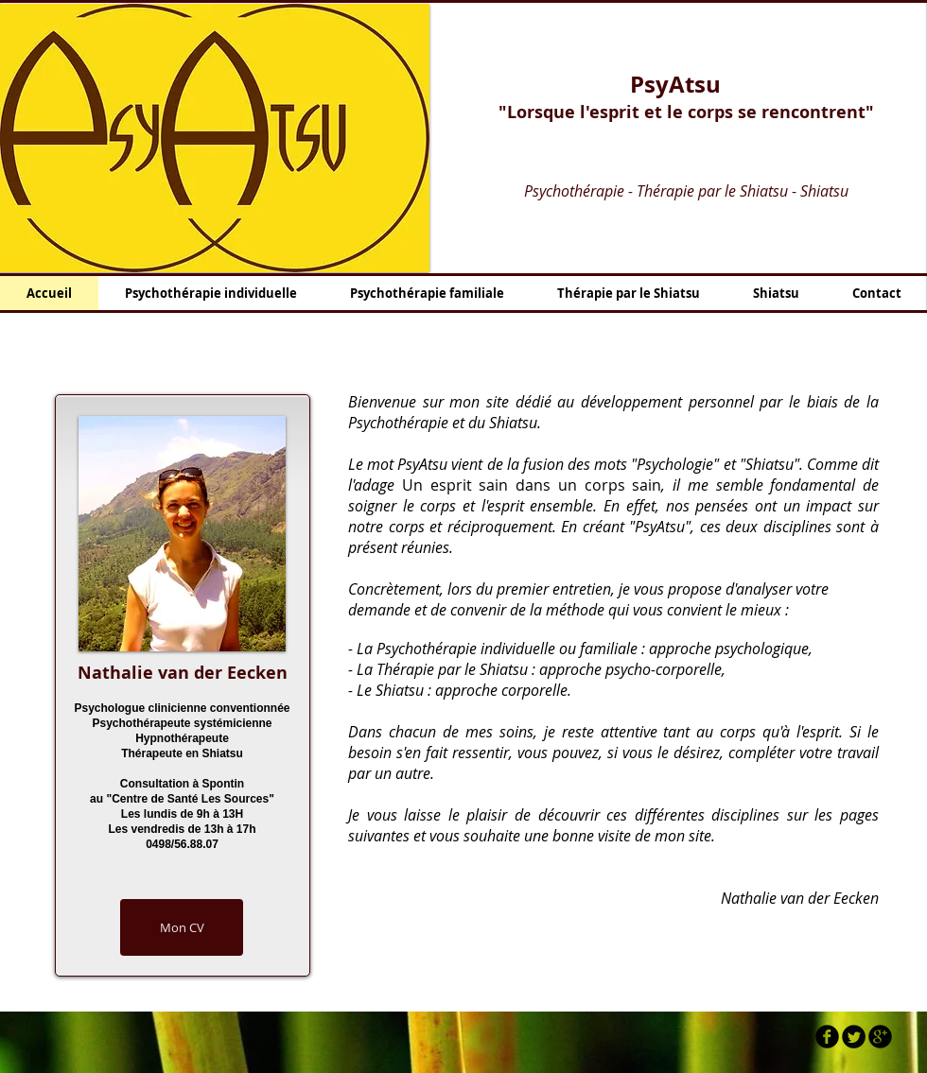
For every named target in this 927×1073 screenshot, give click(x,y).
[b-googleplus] (880, 1036)
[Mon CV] (181, 927)
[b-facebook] (827, 1036)
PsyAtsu (675, 84)
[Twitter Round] (854, 1036)
